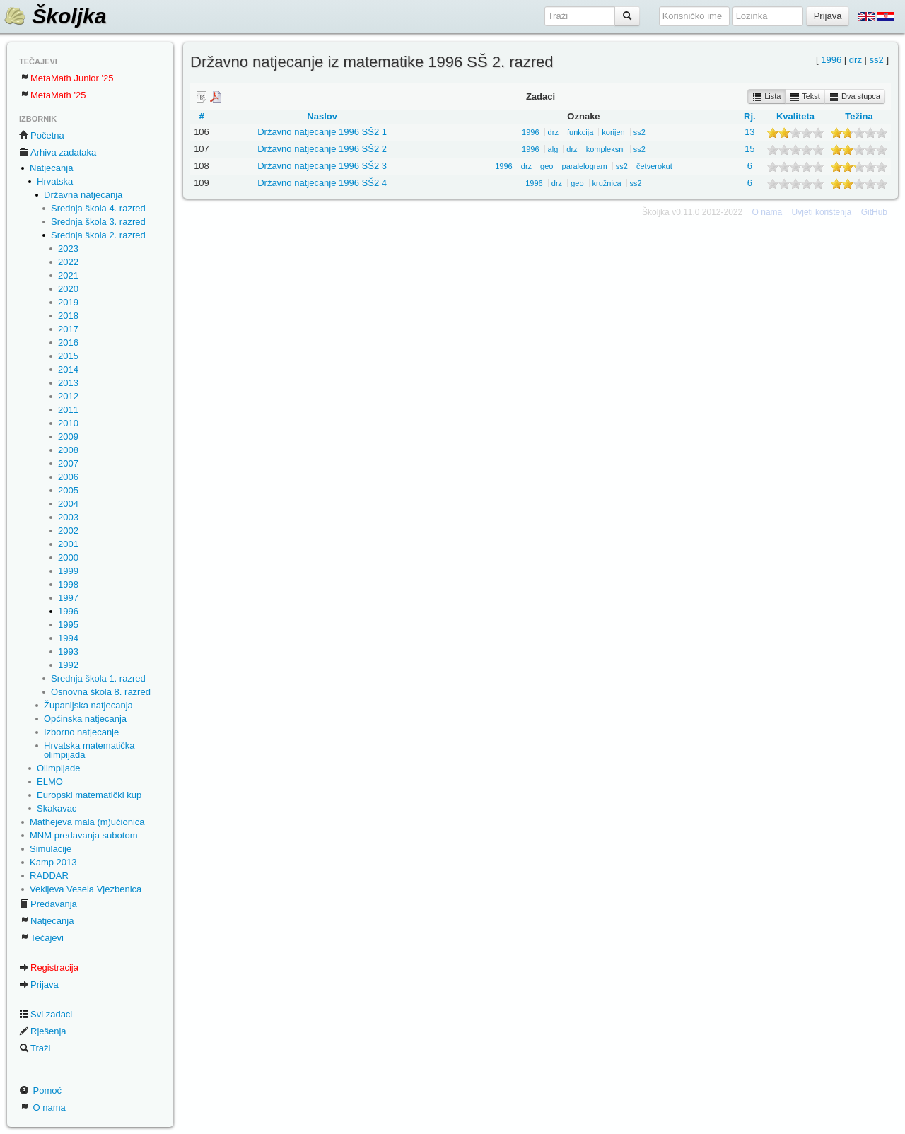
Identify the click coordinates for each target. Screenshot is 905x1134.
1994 (68, 638)
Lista (766, 97)
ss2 (877, 59)
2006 (68, 477)
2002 (68, 530)
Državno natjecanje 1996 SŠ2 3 (322, 165)
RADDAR (49, 875)
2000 (68, 557)
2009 (68, 436)
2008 (68, 450)
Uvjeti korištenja (822, 212)
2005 (68, 490)
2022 (68, 262)
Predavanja (48, 904)
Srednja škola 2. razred (98, 235)
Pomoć (40, 1090)
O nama (42, 1107)
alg (553, 149)
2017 (68, 329)
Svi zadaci (45, 1014)
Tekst (805, 97)
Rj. (750, 116)
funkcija (580, 132)
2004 (68, 503)
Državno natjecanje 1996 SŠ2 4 (322, 182)
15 (749, 149)
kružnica (606, 183)
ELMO (50, 781)
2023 (68, 248)
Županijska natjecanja (88, 705)
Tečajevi (41, 938)
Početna (41, 135)
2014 (68, 369)
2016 (68, 342)
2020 (68, 289)
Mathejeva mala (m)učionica (87, 822)
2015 (68, 356)
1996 (68, 611)
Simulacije (50, 848)
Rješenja (42, 1031)
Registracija (48, 967)
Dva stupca (854, 97)
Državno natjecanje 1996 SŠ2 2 (322, 149)
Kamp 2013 (53, 862)
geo (546, 166)
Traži (34, 1048)
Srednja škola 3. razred (98, 221)
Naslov (322, 116)
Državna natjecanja (83, 194)
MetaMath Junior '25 (66, 78)
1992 (68, 665)
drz (855, 59)
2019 (68, 302)
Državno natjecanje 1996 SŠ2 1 (322, 132)
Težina (859, 116)
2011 (68, 409)
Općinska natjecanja (85, 718)
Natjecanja (51, 168)
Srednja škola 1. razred (98, 678)
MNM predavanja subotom (83, 835)
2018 (68, 315)
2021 (68, 275)
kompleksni (605, 149)
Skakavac (56, 808)
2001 (68, 544)
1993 (68, 651)
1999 (68, 571)
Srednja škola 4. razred (98, 208)
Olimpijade (58, 768)
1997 (68, 597)
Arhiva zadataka (57, 152)
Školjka (55, 16)
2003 (68, 517)
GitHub (874, 212)
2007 (68, 463)
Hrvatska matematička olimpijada (89, 750)
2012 (68, 396)
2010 (68, 423)
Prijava (39, 984)
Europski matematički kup (89, 795)
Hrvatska (55, 181)
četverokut (654, 166)
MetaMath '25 (52, 95)
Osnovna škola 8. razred (101, 691)
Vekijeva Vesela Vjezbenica (85, 889)
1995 (68, 624)
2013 (68, 383)
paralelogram (584, 166)
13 (749, 132)
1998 (68, 584)
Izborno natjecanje (81, 732)
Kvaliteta (795, 116)
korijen (613, 132)
